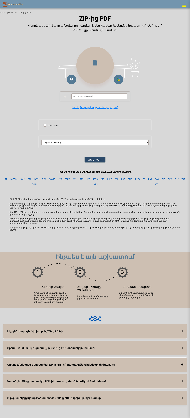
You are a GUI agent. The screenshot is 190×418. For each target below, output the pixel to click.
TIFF (177, 179)
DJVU (36, 179)
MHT (109, 179)
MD (102, 179)
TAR (163, 179)
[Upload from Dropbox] (71, 79)
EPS (60, 179)
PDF (123, 179)
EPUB (67, 179)
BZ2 (29, 179)
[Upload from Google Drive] (118, 79)
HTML (81, 179)
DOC (44, 179)
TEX (170, 179)
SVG (157, 179)
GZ (74, 179)
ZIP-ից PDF (25, 12)
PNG (130, 179)
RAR (150, 179)
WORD (52, 179)
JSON (95, 179)
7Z (6, 179)
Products (12, 12)
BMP (22, 179)
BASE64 (13, 179)
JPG (88, 179)
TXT (183, 179)
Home (3, 12)
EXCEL (34, 184)
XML (96, 184)
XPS (156, 184)
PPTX (137, 179)
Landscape (53, 125)
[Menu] (184, 5)
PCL (116, 179)
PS (144, 179)
